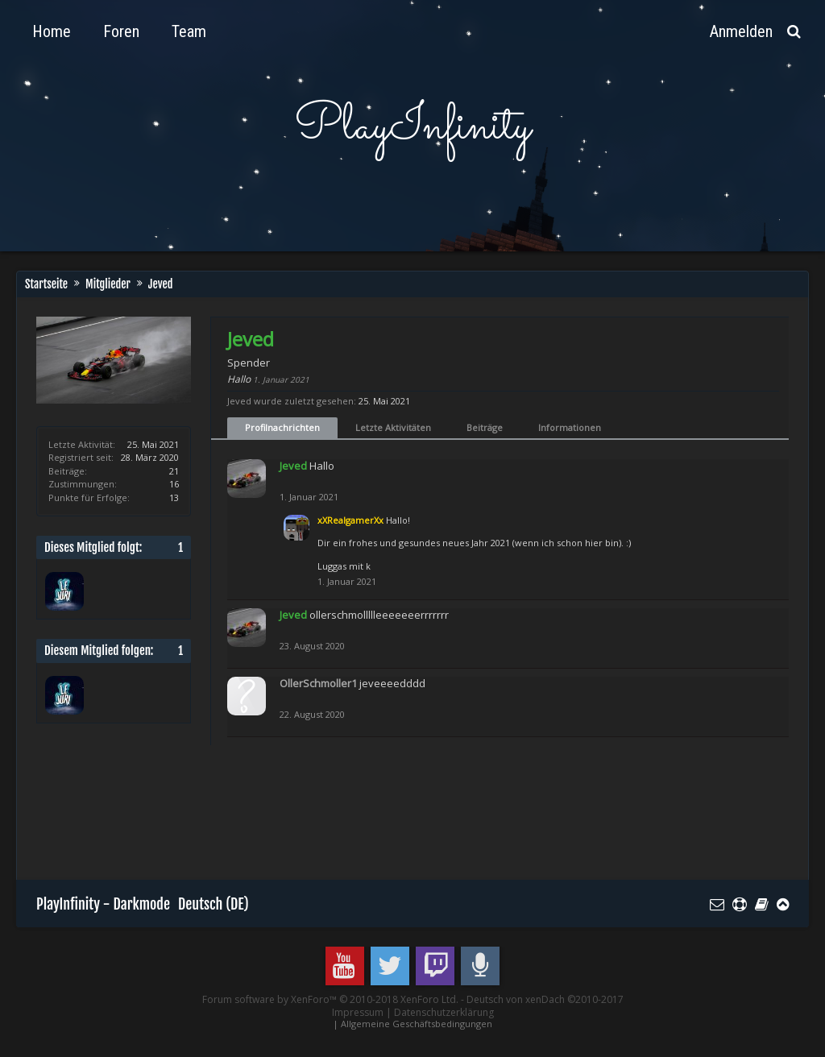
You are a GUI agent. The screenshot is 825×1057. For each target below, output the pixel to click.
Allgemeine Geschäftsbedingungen (416, 1024)
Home (51, 31)
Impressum (357, 1012)
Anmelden (741, 31)
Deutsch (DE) (213, 904)
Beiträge (484, 427)
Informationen (569, 427)
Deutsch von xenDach (545, 999)
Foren (121, 31)
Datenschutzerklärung (444, 1012)
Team (189, 31)
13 (174, 497)
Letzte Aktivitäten (393, 427)
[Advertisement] (329, 820)
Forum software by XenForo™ (330, 999)
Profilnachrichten (282, 427)
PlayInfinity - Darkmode (103, 904)
